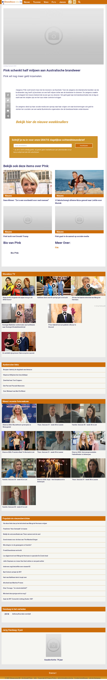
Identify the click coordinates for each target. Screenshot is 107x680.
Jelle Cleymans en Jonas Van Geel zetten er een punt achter (23, 561)
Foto (54, 2)
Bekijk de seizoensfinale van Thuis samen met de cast (21, 534)
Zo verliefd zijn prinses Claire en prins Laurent (18, 353)
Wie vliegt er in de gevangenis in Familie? (17, 545)
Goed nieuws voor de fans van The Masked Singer (20, 539)
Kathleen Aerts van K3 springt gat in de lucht (52, 297)
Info (35, 678)
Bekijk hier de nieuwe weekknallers (42, 122)
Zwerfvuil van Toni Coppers (12, 380)
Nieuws (27, 2)
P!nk (57, 247)
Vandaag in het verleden (14, 609)
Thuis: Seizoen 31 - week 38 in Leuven (85, 479)
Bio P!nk (15, 253)
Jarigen (62, 2)
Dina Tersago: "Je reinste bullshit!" (15, 588)
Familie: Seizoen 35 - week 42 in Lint (14, 479)
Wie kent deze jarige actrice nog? (14, 593)
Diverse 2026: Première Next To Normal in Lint (18, 452)
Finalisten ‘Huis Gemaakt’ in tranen (15, 529)
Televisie (37, 2)
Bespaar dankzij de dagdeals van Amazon (17, 369)
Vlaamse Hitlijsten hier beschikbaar (15, 375)
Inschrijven (84, 146)
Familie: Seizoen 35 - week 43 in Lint (84, 425)
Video (46, 2)
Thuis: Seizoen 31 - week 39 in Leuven (50, 452)
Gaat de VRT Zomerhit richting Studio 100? (18, 599)
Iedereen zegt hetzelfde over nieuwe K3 (16, 566)
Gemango (97, 678)
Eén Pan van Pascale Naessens (14, 386)
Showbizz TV (9, 274)
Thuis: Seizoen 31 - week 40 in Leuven (50, 425)
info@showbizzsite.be (65, 678)
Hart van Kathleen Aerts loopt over (15, 577)
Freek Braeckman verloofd (12, 550)
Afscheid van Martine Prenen (13, 583)
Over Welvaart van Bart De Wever (14, 391)
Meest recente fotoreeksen (16, 401)
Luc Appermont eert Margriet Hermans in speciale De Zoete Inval (25, 556)
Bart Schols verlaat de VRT (12, 572)
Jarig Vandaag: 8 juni (13, 630)
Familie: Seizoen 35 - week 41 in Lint (14, 507)
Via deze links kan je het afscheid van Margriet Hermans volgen (25, 523)
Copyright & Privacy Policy (47, 678)
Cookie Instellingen (81, 678)
